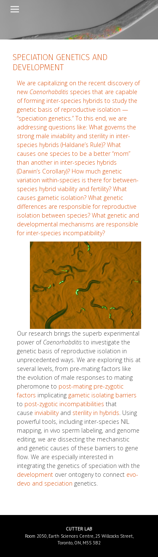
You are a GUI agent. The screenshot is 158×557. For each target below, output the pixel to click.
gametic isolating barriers (102, 395)
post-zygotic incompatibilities (64, 404)
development (35, 474)
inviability (47, 413)
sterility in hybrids (95, 413)
